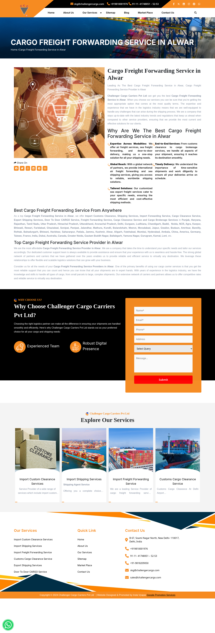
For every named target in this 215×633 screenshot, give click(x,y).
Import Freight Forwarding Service (33, 586)
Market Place (146, 13)
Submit (177, 414)
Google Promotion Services (161, 629)
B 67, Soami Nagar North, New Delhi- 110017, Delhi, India (154, 574)
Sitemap (111, 13)
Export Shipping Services (28, 599)
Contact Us (169, 13)
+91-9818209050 (139, 597)
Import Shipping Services (28, 580)
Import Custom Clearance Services (33, 573)
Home (52, 13)
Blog (127, 13)
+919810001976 (116, 4)
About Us (70, 13)
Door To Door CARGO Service (30, 606)
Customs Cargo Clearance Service (33, 593)
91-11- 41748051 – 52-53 (132, 4)
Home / (15, 67)
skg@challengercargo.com (97, 4)
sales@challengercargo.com (145, 611)
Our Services (91, 13)
